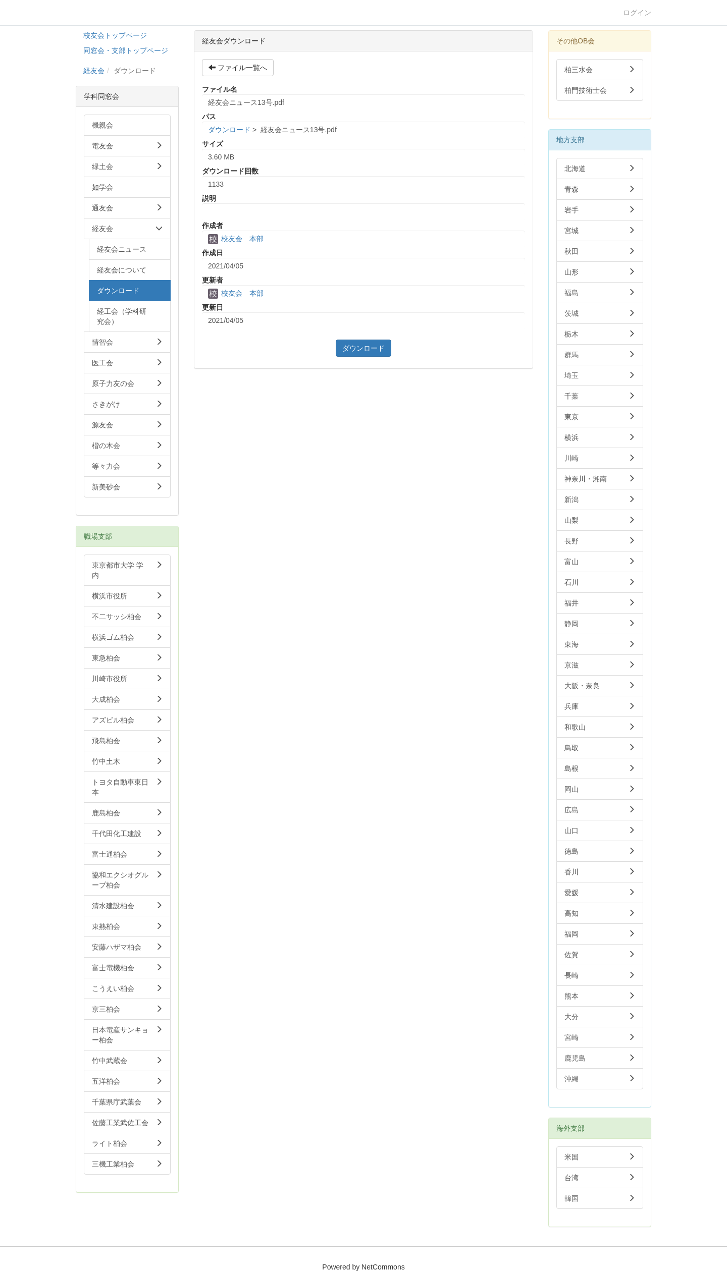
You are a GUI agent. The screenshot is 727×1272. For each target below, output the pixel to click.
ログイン (637, 13)
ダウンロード (229, 130)
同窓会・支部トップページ (125, 50)
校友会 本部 (236, 239)
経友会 (94, 71)
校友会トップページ (115, 35)
